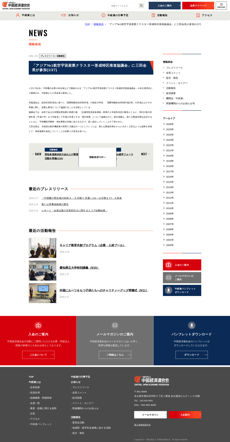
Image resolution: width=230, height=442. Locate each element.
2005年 (170, 234)
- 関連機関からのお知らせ (85, 402)
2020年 (170, 155)
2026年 (170, 124)
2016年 (170, 176)
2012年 (170, 197)
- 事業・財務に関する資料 (43, 402)
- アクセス (34, 412)
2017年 (170, 171)
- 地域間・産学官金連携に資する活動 (91, 421)
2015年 (170, 182)
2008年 (170, 218)
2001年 (170, 239)
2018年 (170, 166)
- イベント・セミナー (82, 396)
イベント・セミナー (177, 83)
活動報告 (171, 88)
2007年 (170, 224)
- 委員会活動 (77, 416)
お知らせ (75, 375)
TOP (87, 24)
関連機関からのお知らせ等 (180, 103)
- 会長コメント (79, 386)
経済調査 (171, 93)
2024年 (170, 134)
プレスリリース (174, 67)
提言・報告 (172, 78)
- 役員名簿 (34, 386)
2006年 (170, 229)
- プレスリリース (80, 381)
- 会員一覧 (34, 396)
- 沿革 (32, 407)
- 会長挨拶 (34, 381)
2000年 (170, 245)
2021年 (170, 150)
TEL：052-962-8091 (145, 394)
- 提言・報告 (77, 426)
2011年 (170, 203)
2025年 (170, 129)
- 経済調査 (76, 391)
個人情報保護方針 (142, 419)
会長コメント (173, 72)
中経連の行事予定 (80, 370)
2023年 (170, 140)
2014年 (170, 187)
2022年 (170, 145)
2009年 (170, 213)
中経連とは (35, 375)
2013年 (170, 192)
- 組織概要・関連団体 (40, 391)
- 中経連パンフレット (40, 417)
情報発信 (99, 24)
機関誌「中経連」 (175, 98)
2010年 (170, 208)
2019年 (170, 161)
